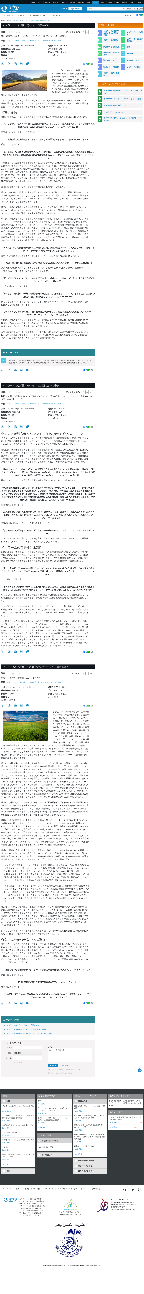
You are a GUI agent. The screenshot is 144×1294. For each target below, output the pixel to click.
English (33, 2)
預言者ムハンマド (133, 60)
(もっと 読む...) (6, 1111)
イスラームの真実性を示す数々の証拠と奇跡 (111, 33)
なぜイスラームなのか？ (113, 112)
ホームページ (8, 15)
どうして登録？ (75, 9)
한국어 (132, 2)
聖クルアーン (108, 60)
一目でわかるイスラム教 (36, 15)
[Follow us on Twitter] (133, 1189)
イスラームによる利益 (134, 33)
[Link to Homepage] (10, 8)
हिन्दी (117, 2)
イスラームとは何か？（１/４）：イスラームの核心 (123, 92)
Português (81, 2)
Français (55, 2)
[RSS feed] (139, 1189)
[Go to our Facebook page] (125, 1189)
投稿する (53, 1066)
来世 (128, 47)
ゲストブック (55, 15)
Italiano (103, 2)
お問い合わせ (129, 15)
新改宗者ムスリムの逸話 (111, 54)
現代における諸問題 (111, 67)
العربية (40, 2)
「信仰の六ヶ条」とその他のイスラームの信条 (45, 41)
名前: (9, 1048)
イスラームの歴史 (133, 67)
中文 (88, 2)
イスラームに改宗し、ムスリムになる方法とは (122, 99)
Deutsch (64, 2)
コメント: (52, 1047)
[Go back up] (140, 1070)
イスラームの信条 (19, 41)
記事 (20, 15)
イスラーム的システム (111, 74)
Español (47, 2)
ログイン (64, 8)
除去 (141, 1122)
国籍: (10, 1053)
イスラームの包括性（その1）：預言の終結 (21, 1025)
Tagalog (110, 2)
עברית (139, 2)
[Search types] (134, 9)
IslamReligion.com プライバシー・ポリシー (72, 1189)
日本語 (95, 2)
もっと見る (6, 1164)
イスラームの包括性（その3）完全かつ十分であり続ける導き (28, 1033)
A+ (91, 32)
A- (83, 32)
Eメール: (8, 1058)
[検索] (123, 9)
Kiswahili (124, 2)
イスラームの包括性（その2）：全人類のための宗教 (24, 1029)
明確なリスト (138, 1127)
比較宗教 (130, 54)
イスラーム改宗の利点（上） (115, 105)
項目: (3, 41)
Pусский (72, 2)
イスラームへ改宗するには (134, 40)
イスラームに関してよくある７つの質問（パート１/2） (122, 119)
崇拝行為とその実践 (111, 47)
